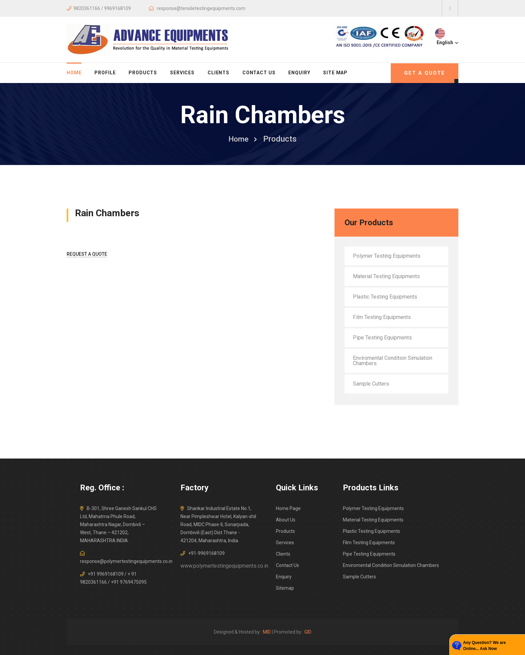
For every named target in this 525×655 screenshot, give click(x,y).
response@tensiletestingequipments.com (201, 8)
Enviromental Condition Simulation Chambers (392, 360)
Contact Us (259, 72)
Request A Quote (87, 254)
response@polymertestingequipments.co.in (126, 561)
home (74, 72)
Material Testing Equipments (386, 276)
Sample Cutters (371, 384)
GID (307, 632)
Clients (218, 72)
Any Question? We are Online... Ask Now (484, 645)
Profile (105, 72)
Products (143, 72)
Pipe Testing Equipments (382, 337)
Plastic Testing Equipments (385, 297)
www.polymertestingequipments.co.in (224, 566)
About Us (285, 519)
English (447, 42)
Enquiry (299, 72)
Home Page (288, 508)
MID (267, 632)
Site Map (335, 72)
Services (182, 72)
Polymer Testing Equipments (387, 256)
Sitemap (285, 588)
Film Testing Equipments (382, 317)
